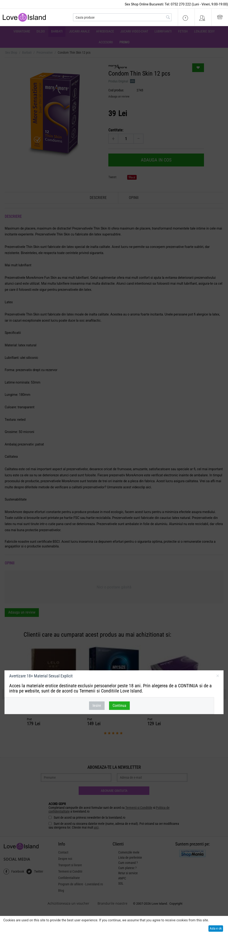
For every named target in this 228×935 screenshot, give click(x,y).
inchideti (218, 676)
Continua (119, 705)
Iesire (97, 705)
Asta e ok (216, 928)
